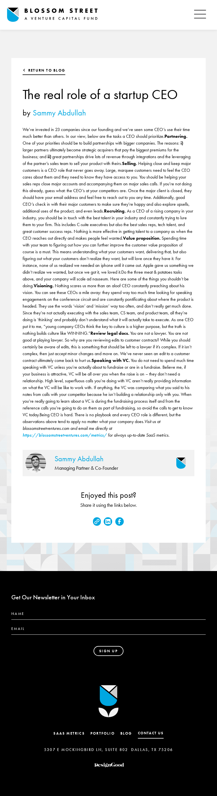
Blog (126, 733)
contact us (151, 733)
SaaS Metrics (69, 733)
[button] (200, 14)
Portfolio (102, 733)
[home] (52, 15)
